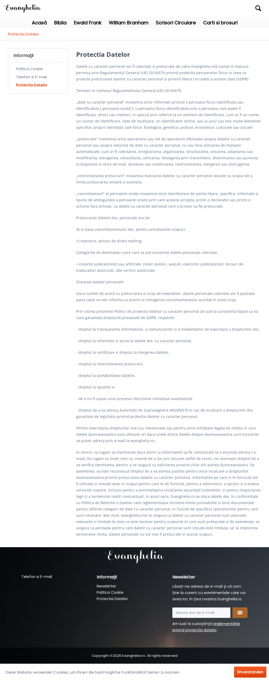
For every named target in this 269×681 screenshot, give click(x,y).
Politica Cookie (29, 68)
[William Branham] (128, 22)
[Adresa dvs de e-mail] (201, 612)
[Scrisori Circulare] (175, 22)
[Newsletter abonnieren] (239, 612)
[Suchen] (258, 8)
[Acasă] (39, 22)
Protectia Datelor (31, 85)
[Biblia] (60, 22)
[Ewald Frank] (87, 22)
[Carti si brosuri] (220, 22)
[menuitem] (231, 8)
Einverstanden (250, 672)
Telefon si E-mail (31, 77)
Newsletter (106, 586)
